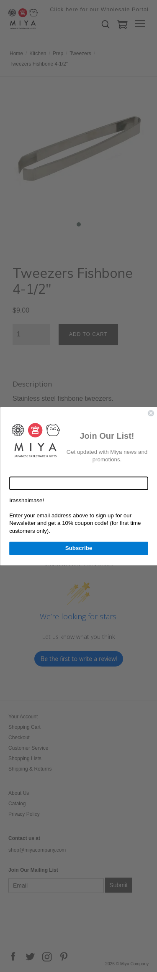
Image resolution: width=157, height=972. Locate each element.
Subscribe (78, 548)
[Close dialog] (150, 413)
